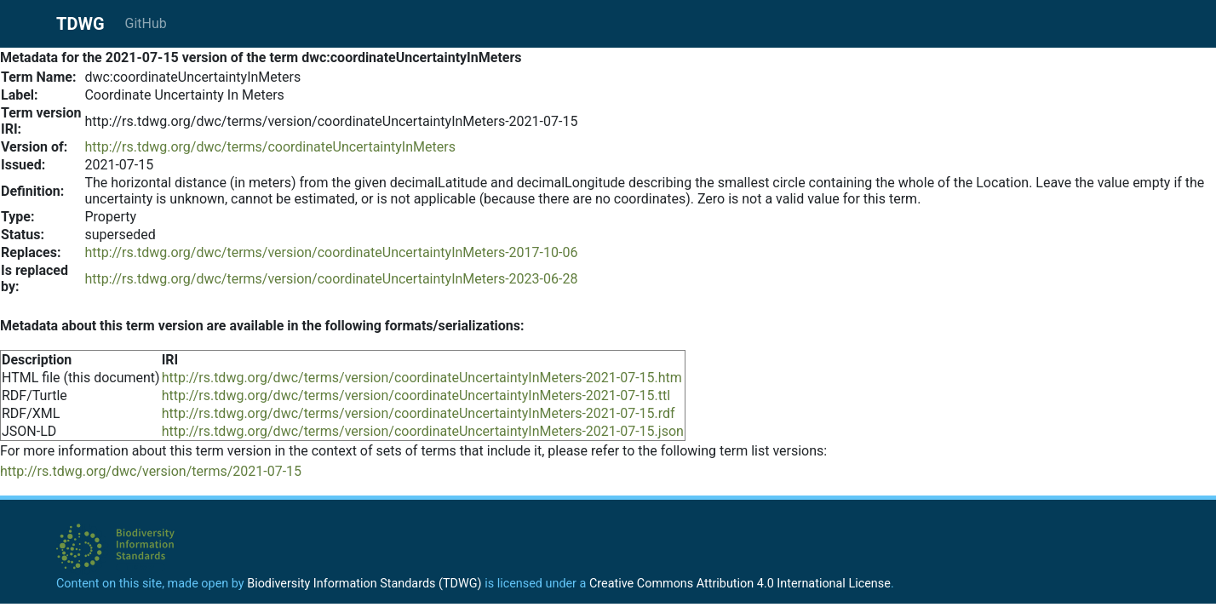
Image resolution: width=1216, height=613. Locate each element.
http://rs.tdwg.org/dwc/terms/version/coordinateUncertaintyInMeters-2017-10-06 (330, 252)
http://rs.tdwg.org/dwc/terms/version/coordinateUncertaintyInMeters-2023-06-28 (330, 279)
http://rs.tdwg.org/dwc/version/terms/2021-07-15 (150, 471)
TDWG (80, 24)
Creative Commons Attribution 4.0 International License (740, 583)
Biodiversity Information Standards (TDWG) (364, 583)
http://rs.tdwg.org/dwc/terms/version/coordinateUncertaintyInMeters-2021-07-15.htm (422, 378)
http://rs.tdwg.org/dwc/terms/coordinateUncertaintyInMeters (269, 147)
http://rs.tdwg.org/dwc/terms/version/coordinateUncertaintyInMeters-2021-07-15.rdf (418, 413)
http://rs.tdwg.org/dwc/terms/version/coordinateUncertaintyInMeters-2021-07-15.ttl (416, 395)
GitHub (146, 23)
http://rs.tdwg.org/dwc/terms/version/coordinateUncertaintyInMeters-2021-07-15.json (423, 431)
